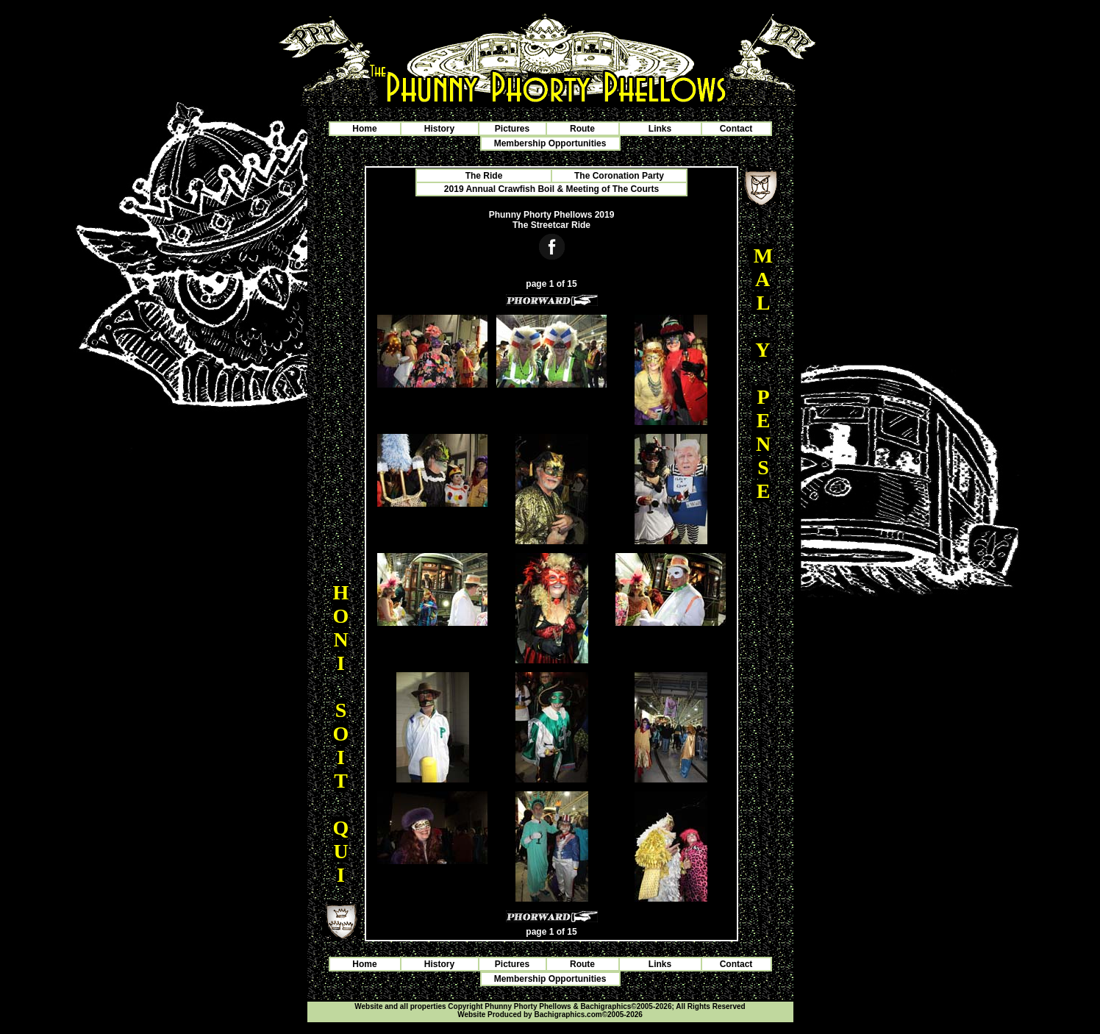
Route (582, 129)
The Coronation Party (619, 176)
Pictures (512, 129)
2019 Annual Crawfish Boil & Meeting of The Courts (551, 189)
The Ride (484, 176)
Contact (736, 129)
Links (660, 129)
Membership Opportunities (550, 143)
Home (364, 129)
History (439, 129)
